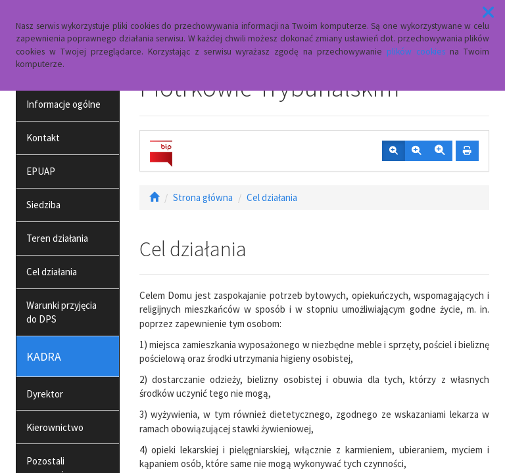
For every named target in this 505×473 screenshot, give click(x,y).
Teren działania (57, 238)
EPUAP (40, 171)
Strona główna (203, 197)
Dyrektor (44, 394)
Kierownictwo (55, 427)
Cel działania (51, 271)
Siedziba (43, 204)
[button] (488, 12)
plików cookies (416, 51)
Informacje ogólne (63, 104)
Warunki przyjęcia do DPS (61, 312)
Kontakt (43, 137)
